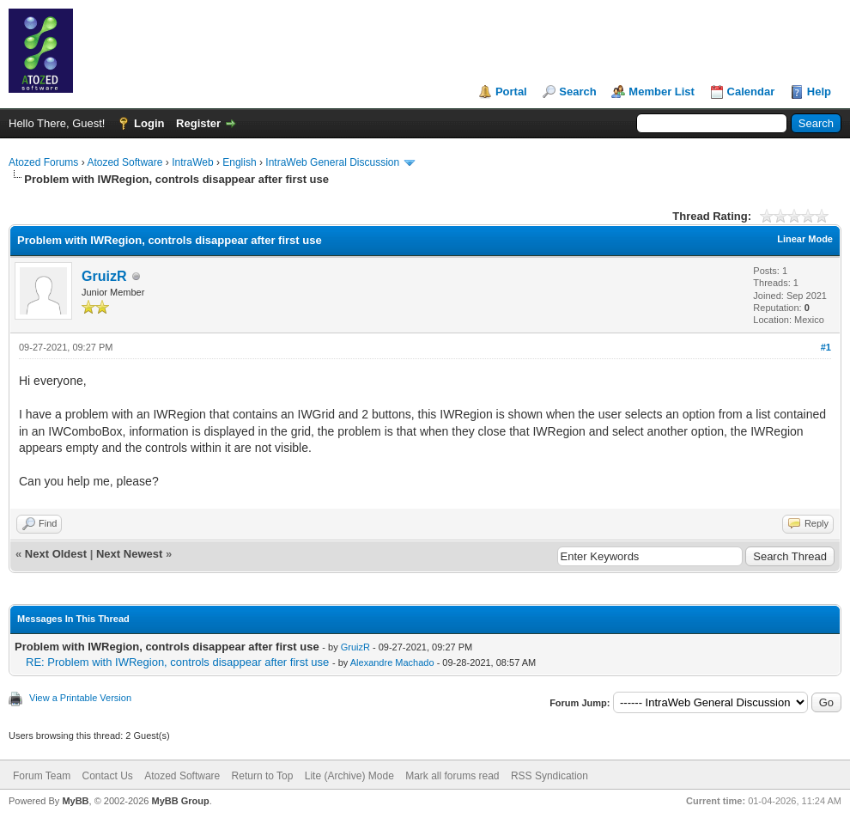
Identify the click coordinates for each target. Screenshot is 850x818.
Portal (511, 91)
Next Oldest (56, 553)
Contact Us (107, 776)
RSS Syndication (549, 776)
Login (149, 123)
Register (198, 123)
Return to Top (263, 776)
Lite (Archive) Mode (349, 776)
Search (577, 91)
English (239, 162)
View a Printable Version (80, 698)
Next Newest (129, 553)
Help (819, 91)
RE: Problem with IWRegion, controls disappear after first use (177, 662)
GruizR (104, 276)
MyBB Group (180, 801)
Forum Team (41, 776)
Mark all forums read (452, 776)
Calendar (751, 91)
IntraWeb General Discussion (332, 162)
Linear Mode (805, 239)
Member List (661, 91)
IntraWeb (192, 162)
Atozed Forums (43, 162)
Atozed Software (124, 162)
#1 (826, 347)
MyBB (75, 801)
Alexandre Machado (392, 662)
